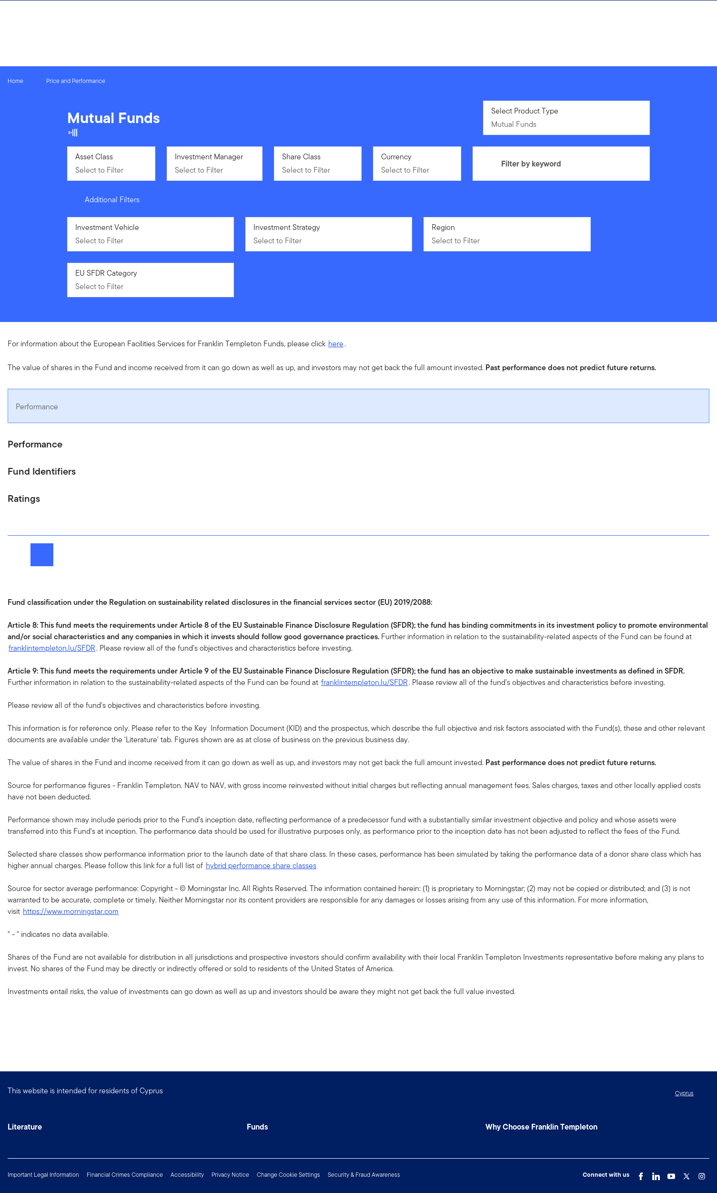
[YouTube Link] (671, 1174)
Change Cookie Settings (288, 1174)
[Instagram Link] (701, 1174)
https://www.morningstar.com (71, 911)
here (335, 343)
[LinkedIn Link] (656, 1174)
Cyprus (684, 1093)
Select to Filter (99, 170)
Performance (37, 406)
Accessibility (187, 1174)
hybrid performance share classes (261, 865)
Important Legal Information (43, 1174)
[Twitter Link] (686, 1174)
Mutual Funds (513, 124)
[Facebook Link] (640, 1174)
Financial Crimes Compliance (125, 1174)
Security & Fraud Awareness (364, 1174)
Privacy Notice (230, 1174)
